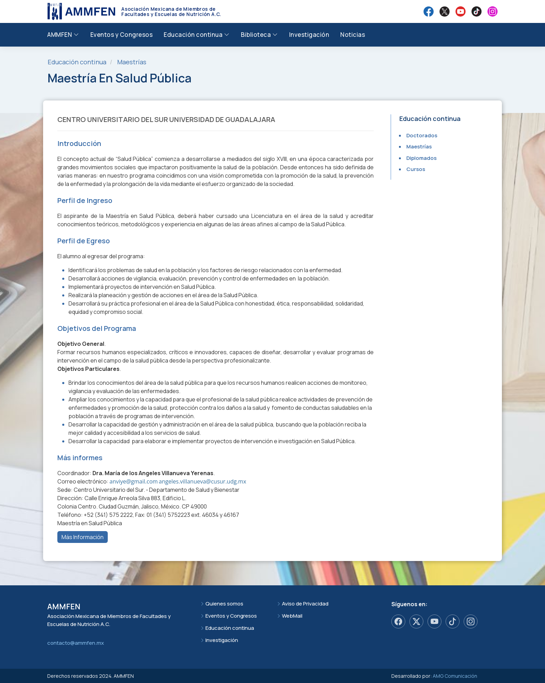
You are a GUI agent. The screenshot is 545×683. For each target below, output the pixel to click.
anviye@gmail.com (133, 481)
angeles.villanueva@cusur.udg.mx (202, 481)
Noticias (352, 35)
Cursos (415, 169)
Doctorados (421, 135)
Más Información (83, 537)
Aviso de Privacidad (305, 603)
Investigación (309, 35)
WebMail (292, 615)
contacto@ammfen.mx (75, 643)
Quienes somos (224, 603)
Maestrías (131, 62)
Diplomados (421, 158)
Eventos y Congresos (121, 35)
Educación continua (229, 628)
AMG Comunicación (455, 676)
